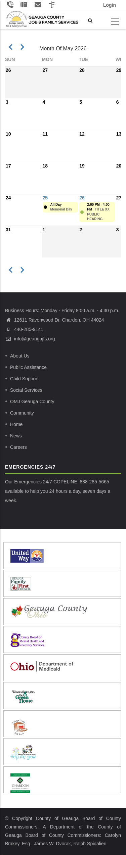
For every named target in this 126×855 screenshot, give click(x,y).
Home (16, 424)
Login (109, 5)
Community (22, 413)
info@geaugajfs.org (30, 338)
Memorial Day (61, 209)
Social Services (26, 390)
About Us (20, 356)
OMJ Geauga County (32, 401)
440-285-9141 (28, 329)
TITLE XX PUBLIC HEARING (98, 214)
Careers (18, 447)
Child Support (24, 378)
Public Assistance (28, 367)
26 (82, 197)
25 (45, 197)
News (16, 435)
